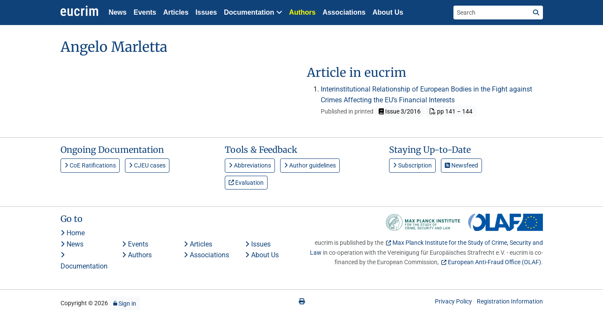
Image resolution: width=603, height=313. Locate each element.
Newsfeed (461, 165)
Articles (175, 12)
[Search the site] (491, 12)
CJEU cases (147, 165)
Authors (302, 12)
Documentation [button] (253, 12)
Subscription (412, 165)
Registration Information (510, 301)
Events (145, 12)
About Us (388, 12)
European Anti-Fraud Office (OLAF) (494, 262)
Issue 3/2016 (400, 111)
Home (73, 233)
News (117, 12)
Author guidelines (310, 165)
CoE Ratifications (90, 165)
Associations (344, 12)
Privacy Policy (453, 301)
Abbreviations (250, 165)
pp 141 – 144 (451, 111)
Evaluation (246, 182)
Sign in (124, 303)
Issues (206, 12)
